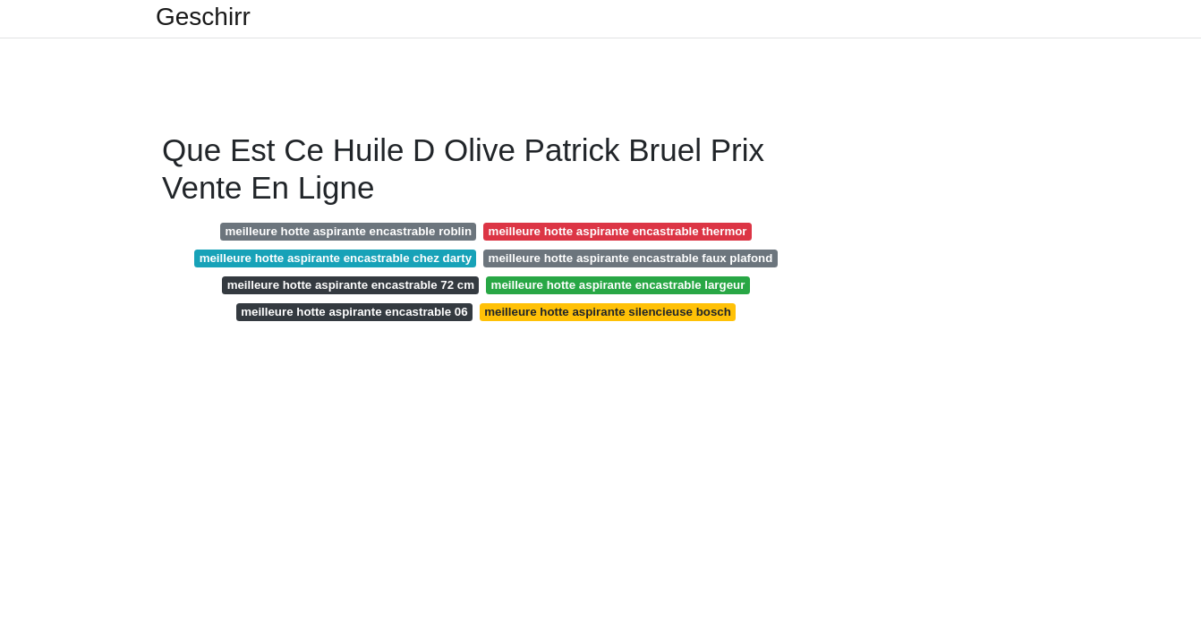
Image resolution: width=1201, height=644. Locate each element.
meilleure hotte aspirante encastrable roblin (348, 231)
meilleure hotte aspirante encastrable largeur (618, 285)
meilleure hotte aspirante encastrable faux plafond (631, 258)
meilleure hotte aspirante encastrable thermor (618, 231)
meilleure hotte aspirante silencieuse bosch (607, 311)
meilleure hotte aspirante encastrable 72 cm (350, 285)
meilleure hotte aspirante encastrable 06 (354, 311)
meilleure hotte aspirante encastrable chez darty (336, 258)
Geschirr (203, 17)
